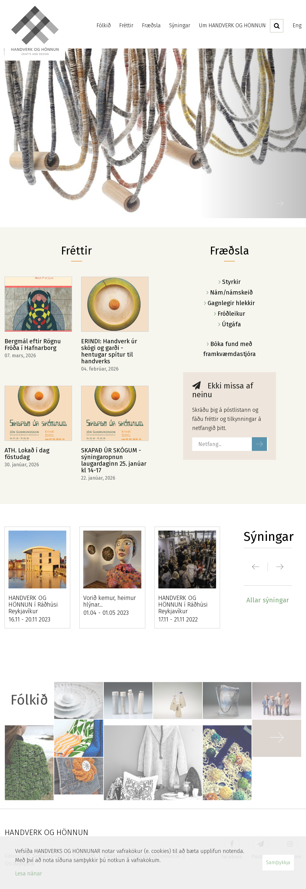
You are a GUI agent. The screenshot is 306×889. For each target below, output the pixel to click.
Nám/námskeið (231, 292)
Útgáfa (231, 324)
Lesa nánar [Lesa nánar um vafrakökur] (28, 873)
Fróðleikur (231, 313)
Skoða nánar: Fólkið (153, 732)
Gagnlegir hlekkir (231, 303)
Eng (297, 25)
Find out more (153, 133)
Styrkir (231, 281)
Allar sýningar (267, 600)
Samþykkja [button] (278, 862)
